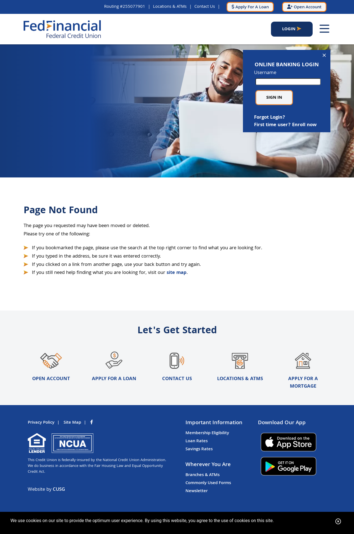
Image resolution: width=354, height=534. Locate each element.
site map (177, 273)
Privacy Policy (41, 422)
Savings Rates (199, 449)
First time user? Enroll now (285, 125)
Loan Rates (196, 441)
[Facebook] (92, 422)
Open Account (51, 367)
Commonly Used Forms (208, 483)
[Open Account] (304, 7)
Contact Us (204, 7)
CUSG (59, 490)
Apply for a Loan (114, 367)
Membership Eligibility (207, 433)
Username (286, 77)
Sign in (274, 97)
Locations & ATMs (170, 7)
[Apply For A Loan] (250, 7)
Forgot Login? (269, 117)
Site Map (72, 422)
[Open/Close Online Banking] (324, 56)
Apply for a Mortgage (303, 371)
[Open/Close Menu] (324, 29)
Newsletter (196, 491)
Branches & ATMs (202, 475)
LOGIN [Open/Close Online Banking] (288, 29)
